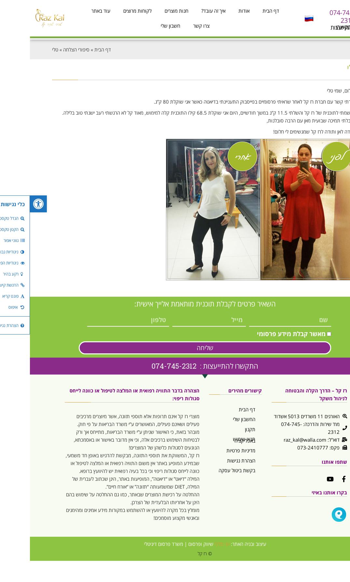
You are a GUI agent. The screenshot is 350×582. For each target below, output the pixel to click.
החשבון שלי (214, 419)
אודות (214, 10)
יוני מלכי (192, 544)
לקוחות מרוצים (107, 10)
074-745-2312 (312, 16)
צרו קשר (171, 25)
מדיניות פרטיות (210, 450)
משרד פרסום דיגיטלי (133, 544)
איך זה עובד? (183, 10)
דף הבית (241, 10)
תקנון (220, 429)
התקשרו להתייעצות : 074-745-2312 (175, 366)
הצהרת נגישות (211, 460)
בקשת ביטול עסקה (207, 470)
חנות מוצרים (146, 10)
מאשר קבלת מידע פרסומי (261, 334)
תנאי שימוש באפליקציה (214, 440)
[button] (8, 203)
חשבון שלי (140, 25)
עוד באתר (70, 10)
